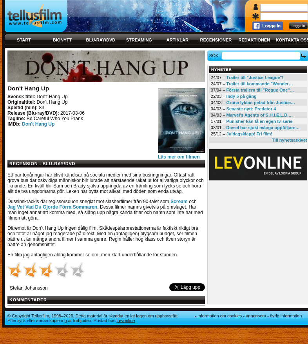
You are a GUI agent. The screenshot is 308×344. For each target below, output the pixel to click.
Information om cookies (219, 315)
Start (24, 40)
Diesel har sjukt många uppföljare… (263, 127)
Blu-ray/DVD (101, 40)
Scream (179, 201)
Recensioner (216, 40)
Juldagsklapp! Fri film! (249, 133)
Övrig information (286, 315)
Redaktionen (254, 40)
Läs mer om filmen (179, 157)
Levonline (125, 320)
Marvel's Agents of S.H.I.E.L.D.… (259, 115)
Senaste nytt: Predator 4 (251, 108)
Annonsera (256, 315)
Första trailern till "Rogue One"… (260, 90)
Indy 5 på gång (241, 96)
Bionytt (62, 40)
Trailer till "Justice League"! (255, 77)
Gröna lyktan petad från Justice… (260, 102)
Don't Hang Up (38, 124)
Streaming (139, 40)
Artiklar (177, 40)
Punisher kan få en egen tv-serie (259, 121)
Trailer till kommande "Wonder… (259, 83)
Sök (215, 55)
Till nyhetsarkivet (289, 140)
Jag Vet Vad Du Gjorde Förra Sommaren (52, 207)
